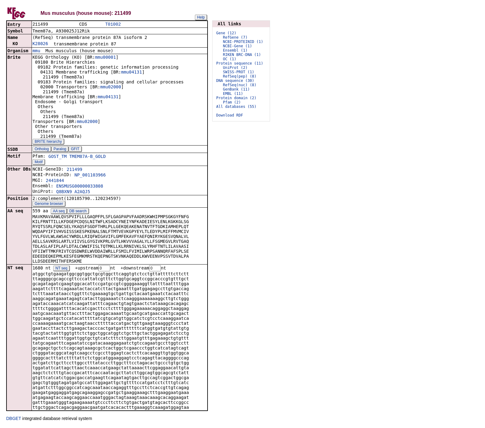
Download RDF (229, 115)
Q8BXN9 (64, 192)
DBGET (13, 419)
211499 (74, 169)
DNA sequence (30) (235, 80)
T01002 (113, 25)
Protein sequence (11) (239, 63)
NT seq (61, 269)
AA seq (59, 212)
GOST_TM (57, 157)
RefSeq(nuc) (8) (239, 85)
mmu (36, 51)
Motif (39, 162)
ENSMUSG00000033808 (79, 186)
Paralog (60, 149)
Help (201, 17)
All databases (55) (236, 106)
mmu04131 (131, 72)
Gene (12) (226, 33)
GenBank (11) (236, 89)
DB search (78, 212)
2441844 (55, 181)
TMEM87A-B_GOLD (87, 157)
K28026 (40, 44)
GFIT (75, 149)
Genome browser (49, 204)
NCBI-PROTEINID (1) (243, 42)
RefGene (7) (235, 37)
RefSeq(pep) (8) (239, 76)
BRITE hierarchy (48, 142)
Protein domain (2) (236, 98)
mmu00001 (105, 57)
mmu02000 (110, 87)
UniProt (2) (235, 68)
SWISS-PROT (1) (238, 72)
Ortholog (42, 149)
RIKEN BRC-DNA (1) (242, 55)
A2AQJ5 (82, 192)
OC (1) (229, 59)
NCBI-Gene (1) (237, 46)
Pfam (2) (232, 102)
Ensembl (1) (235, 50)
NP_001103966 (90, 175)
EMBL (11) (233, 93)
